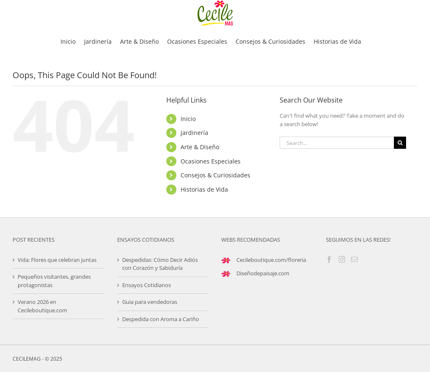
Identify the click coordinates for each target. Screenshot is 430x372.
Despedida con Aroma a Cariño (160, 319)
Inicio (188, 119)
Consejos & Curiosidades (215, 175)
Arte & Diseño (200, 147)
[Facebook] (329, 259)
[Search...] (337, 143)
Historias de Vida (204, 189)
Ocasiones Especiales (211, 161)
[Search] (400, 143)
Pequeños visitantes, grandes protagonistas (54, 281)
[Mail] (354, 259)
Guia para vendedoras (149, 302)
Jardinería (194, 133)
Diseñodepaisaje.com (262, 273)
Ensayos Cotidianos (146, 285)
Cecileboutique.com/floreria (271, 260)
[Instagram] (341, 259)
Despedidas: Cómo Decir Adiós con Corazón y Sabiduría (160, 264)
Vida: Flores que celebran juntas (57, 260)
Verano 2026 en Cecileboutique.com (42, 306)
